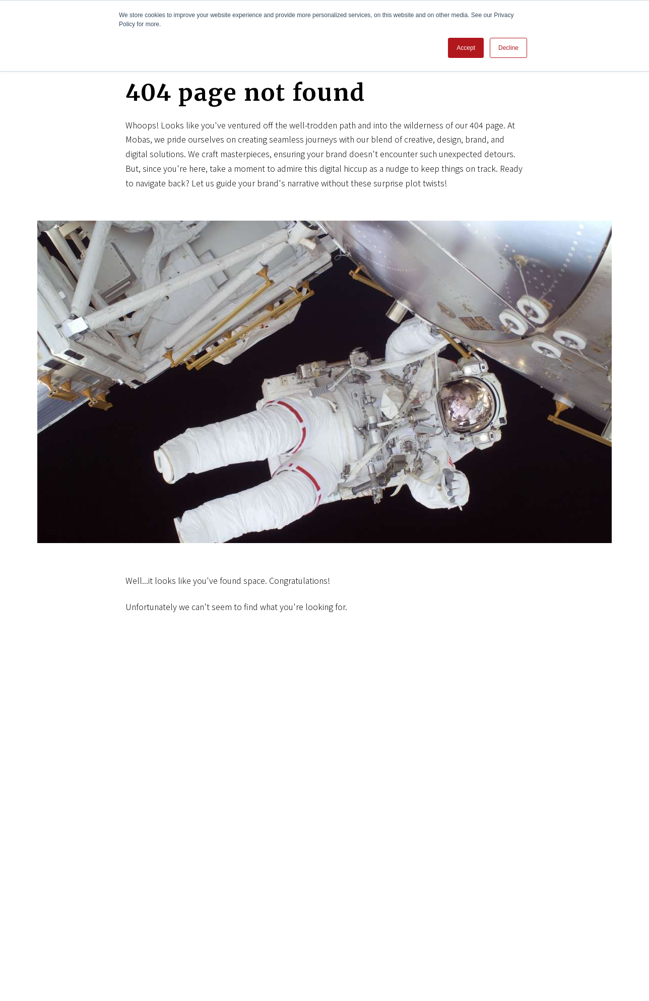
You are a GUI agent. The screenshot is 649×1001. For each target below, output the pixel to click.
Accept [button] (466, 47)
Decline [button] (508, 47)
